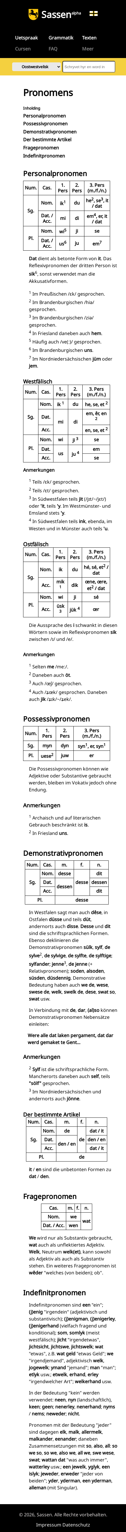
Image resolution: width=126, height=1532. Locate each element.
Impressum (48, 1525)
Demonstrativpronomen (50, 132)
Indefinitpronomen (44, 156)
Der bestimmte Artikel (47, 139)
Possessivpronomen (45, 123)
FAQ (53, 49)
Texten (89, 38)
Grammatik (61, 38)
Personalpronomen (44, 116)
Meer (88, 49)
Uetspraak (26, 38)
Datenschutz (76, 1525)
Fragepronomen (41, 147)
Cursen (23, 49)
